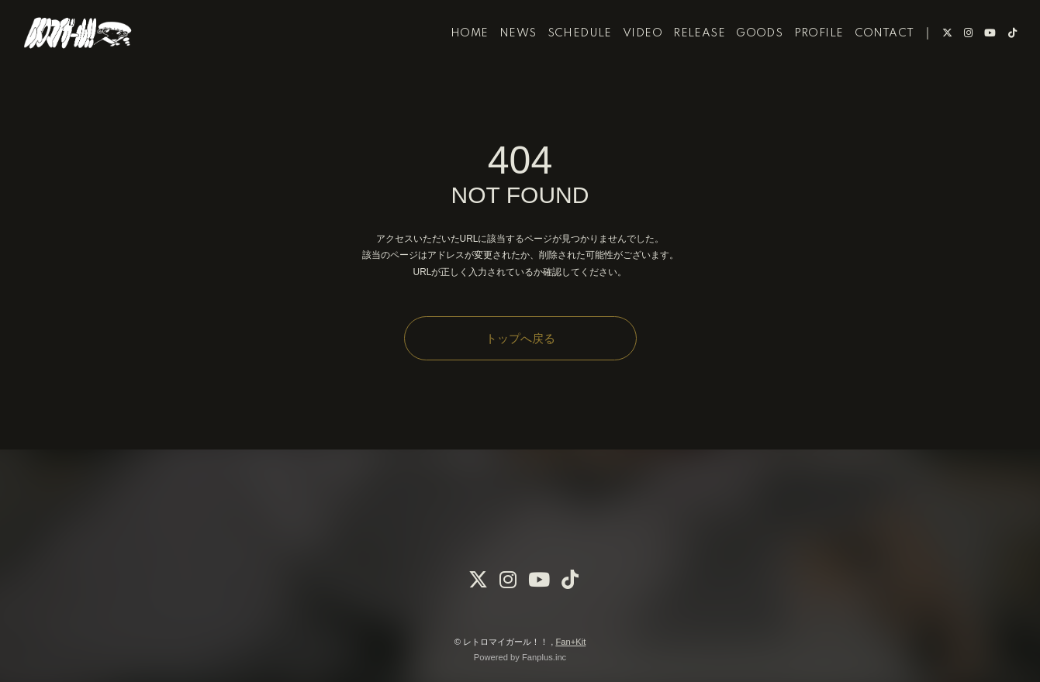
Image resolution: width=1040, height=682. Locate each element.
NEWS (501, 60)
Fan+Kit (570, 641)
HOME (453, 60)
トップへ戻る (520, 338)
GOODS (743, 60)
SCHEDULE (562, 60)
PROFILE (802, 60)
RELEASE (683, 60)
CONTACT (867, 60)
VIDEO (626, 60)
